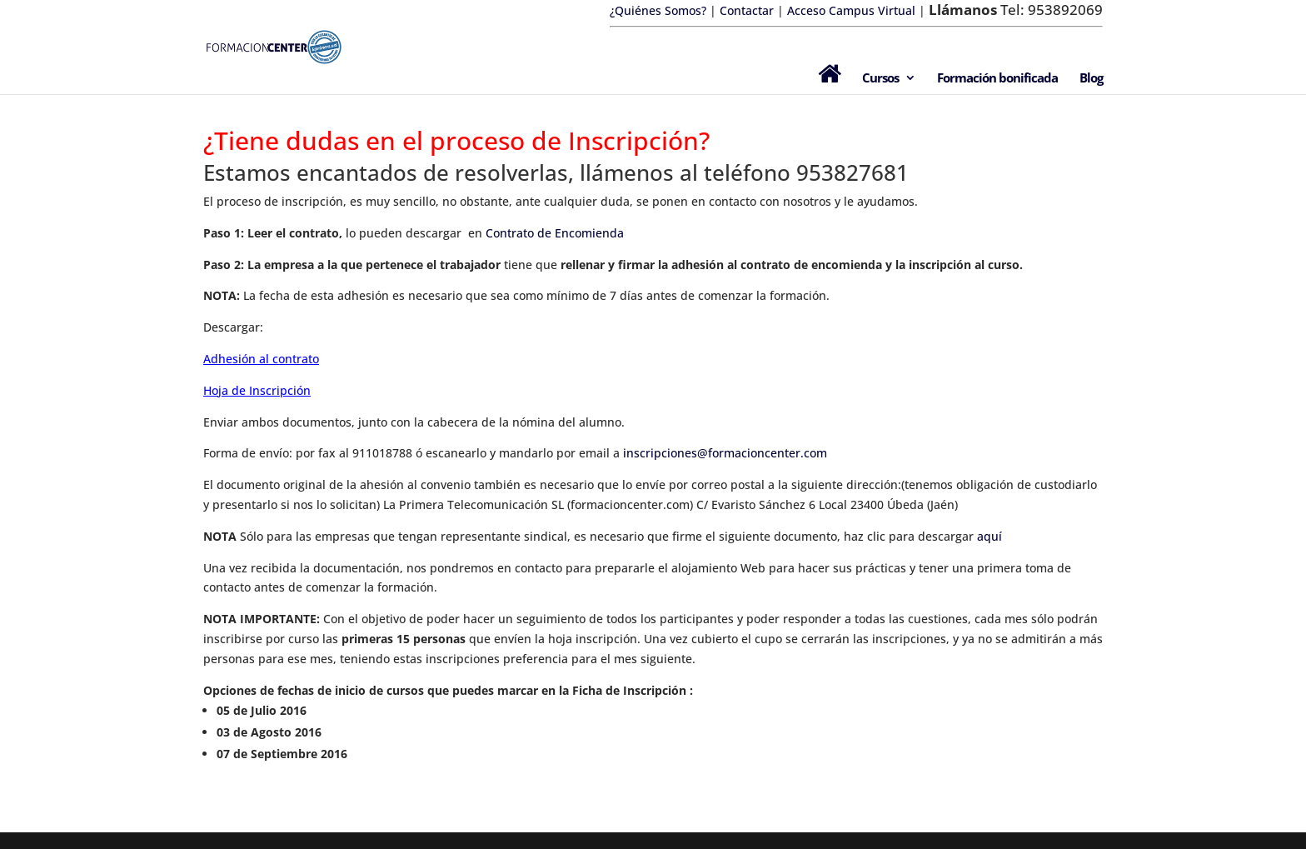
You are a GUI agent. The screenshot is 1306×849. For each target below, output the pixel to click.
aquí (989, 536)
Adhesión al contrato (261, 359)
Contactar (747, 10)
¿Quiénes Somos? (658, 10)
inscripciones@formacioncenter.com (725, 453)
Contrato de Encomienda (555, 233)
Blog (1091, 79)
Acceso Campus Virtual (849, 10)
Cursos (880, 79)
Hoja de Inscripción (257, 390)
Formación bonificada (997, 79)
